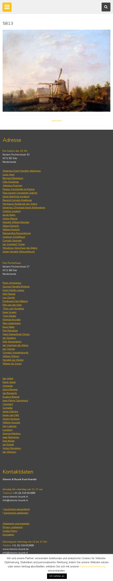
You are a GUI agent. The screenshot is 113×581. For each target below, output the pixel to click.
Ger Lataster (10, 426)
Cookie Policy (10, 531)
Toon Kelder (9, 316)
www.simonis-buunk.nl (15, 496)
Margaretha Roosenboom (17, 233)
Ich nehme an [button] (57, 576)
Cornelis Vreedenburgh (15, 352)
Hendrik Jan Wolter (13, 360)
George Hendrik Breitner (16, 286)
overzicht (56, 120)
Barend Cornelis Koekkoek (17, 200)
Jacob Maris (9, 215)
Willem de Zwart (12, 363)
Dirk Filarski (9, 294)
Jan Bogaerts (10, 393)
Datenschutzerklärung (92, 566)
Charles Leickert (12, 211)
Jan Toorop (9, 349)
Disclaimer (8, 534)
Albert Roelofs (11, 226)
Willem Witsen (11, 356)
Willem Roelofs (11, 229)
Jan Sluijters (9, 338)
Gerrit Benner (10, 389)
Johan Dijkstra (10, 411)
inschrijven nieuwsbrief (16, 509)
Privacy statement (13, 527)
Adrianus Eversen (12, 185)
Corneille (8, 408)
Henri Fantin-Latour (13, 290)
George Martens (12, 433)
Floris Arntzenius (12, 283)
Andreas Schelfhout (14, 237)
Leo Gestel (9, 297)
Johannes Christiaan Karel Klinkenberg (24, 207)
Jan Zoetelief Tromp (14, 244)
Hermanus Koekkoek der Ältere (20, 204)
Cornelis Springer (12, 240)
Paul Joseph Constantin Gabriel (20, 193)
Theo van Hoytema (13, 308)
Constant (8, 404)
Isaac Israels (9, 312)
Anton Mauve (10, 218)
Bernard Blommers (13, 178)
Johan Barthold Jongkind (16, 196)
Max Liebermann (12, 323)
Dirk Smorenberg (12, 341)
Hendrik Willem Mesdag (16, 222)
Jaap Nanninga (11, 437)
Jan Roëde (8, 444)
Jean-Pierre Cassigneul (15, 400)
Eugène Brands (11, 397)
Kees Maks (9, 327)
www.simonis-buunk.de (16, 549)
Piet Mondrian (10, 330)
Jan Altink (8, 378)
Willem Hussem (11, 422)
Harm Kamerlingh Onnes (16, 334)
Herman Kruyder (12, 319)
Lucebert (7, 430)
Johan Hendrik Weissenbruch (19, 251)
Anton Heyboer (11, 419)
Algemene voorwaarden (16, 523)
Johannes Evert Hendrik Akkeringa (22, 171)
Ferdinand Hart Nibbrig (15, 301)
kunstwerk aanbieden (15, 513)
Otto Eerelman (11, 182)
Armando (8, 386)
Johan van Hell (11, 415)
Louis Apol (8, 174)
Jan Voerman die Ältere (15, 345)
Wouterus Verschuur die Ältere (20, 248)
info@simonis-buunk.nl (15, 500)
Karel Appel (9, 382)
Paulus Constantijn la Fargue (19, 189)
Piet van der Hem (12, 305)
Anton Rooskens (12, 448)
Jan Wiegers (9, 452)
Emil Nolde (9, 441)
